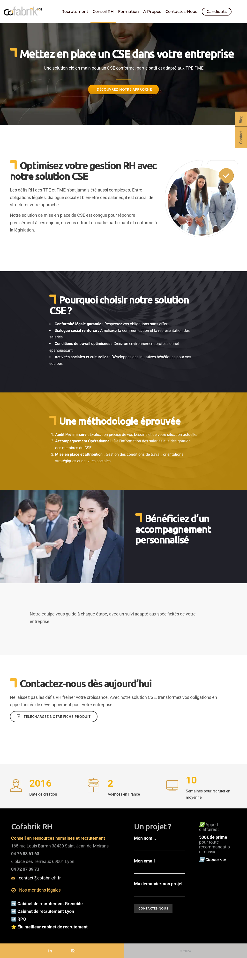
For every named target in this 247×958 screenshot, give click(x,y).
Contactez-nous (181, 11)
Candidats (217, 11)
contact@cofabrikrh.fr (40, 876)
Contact (241, 137)
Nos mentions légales (40, 889)
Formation (128, 11)
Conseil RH (103, 11)
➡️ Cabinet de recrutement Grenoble (47, 902)
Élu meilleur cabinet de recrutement (53, 925)
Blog (241, 119)
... (159, 842)
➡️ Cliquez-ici (213, 858)
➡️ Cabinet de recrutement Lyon (42, 910)
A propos (152, 11)
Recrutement (74, 11)
